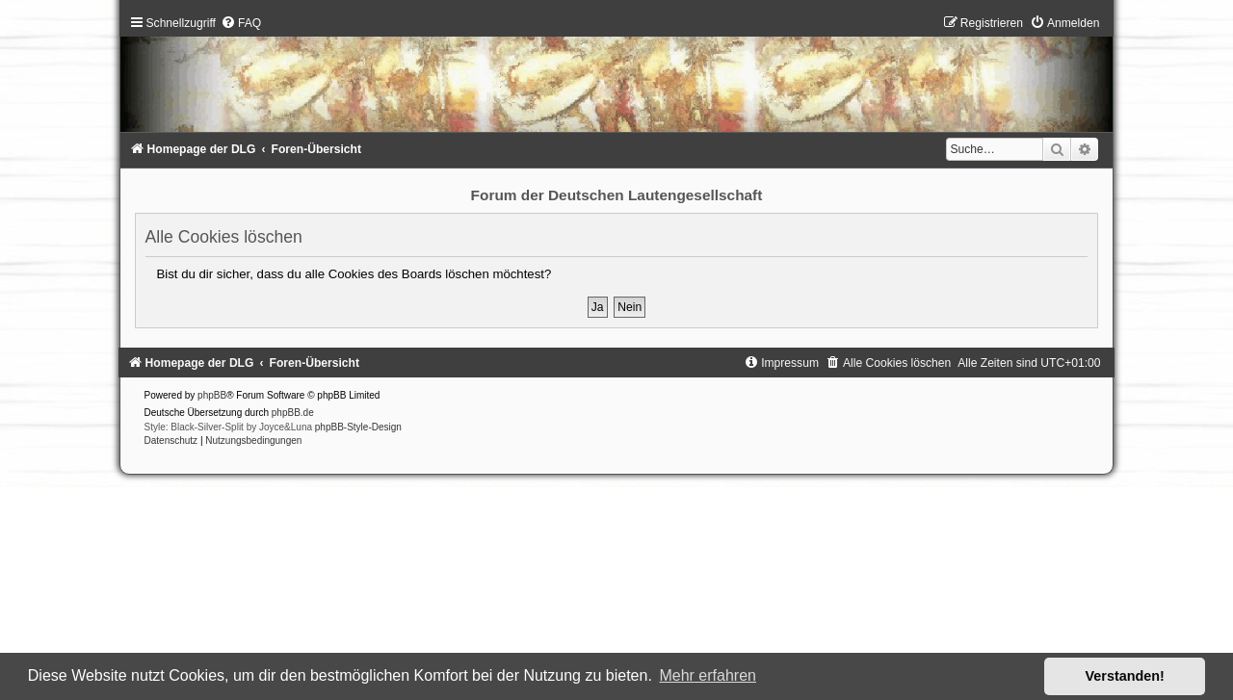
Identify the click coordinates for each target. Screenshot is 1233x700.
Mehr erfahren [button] (707, 675)
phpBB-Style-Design (358, 427)
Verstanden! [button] (1125, 676)
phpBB (211, 395)
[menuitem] (241, 23)
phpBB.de (293, 412)
